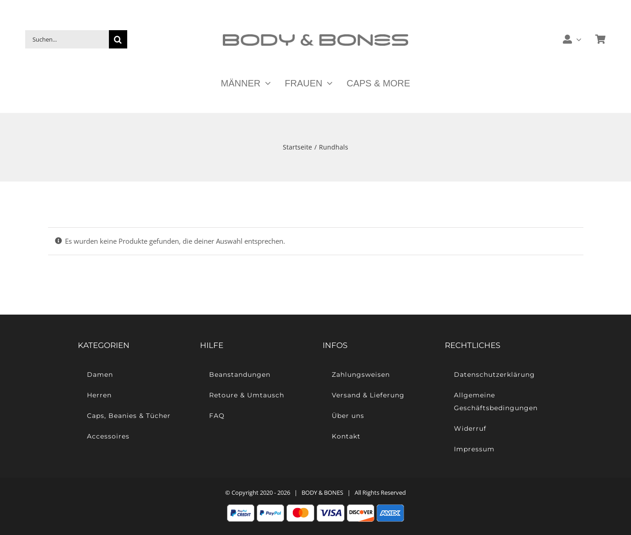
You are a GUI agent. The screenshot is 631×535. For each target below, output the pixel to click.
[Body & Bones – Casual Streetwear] (315, 37)
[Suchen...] (67, 39)
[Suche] (118, 39)
